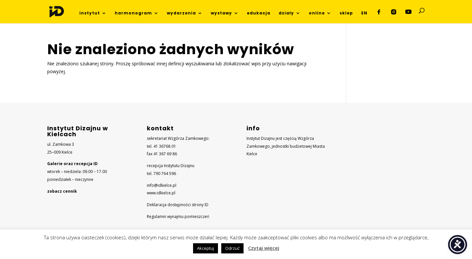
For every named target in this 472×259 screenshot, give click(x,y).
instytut (89, 13)
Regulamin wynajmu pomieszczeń (178, 216)
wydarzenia (181, 13)
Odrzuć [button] (232, 248)
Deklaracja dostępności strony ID (177, 204)
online (317, 13)
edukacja (258, 13)
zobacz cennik (62, 191)
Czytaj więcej (263, 248)
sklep (346, 13)
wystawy (221, 13)
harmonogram (133, 13)
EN (364, 13)
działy (286, 13)
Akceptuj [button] (205, 248)
